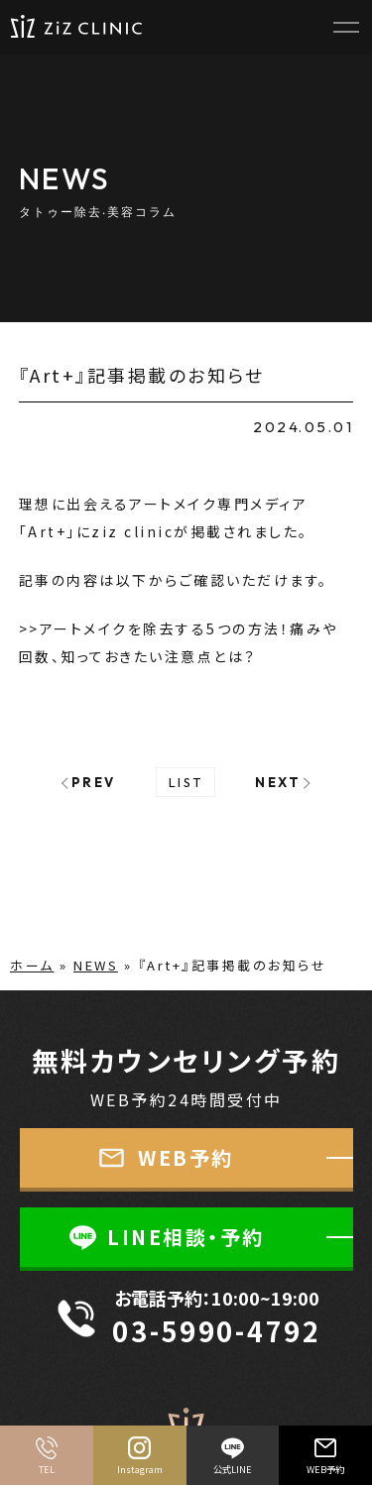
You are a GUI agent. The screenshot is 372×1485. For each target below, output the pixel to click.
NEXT (278, 782)
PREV (93, 782)
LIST (186, 782)
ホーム (32, 965)
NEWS (95, 965)
